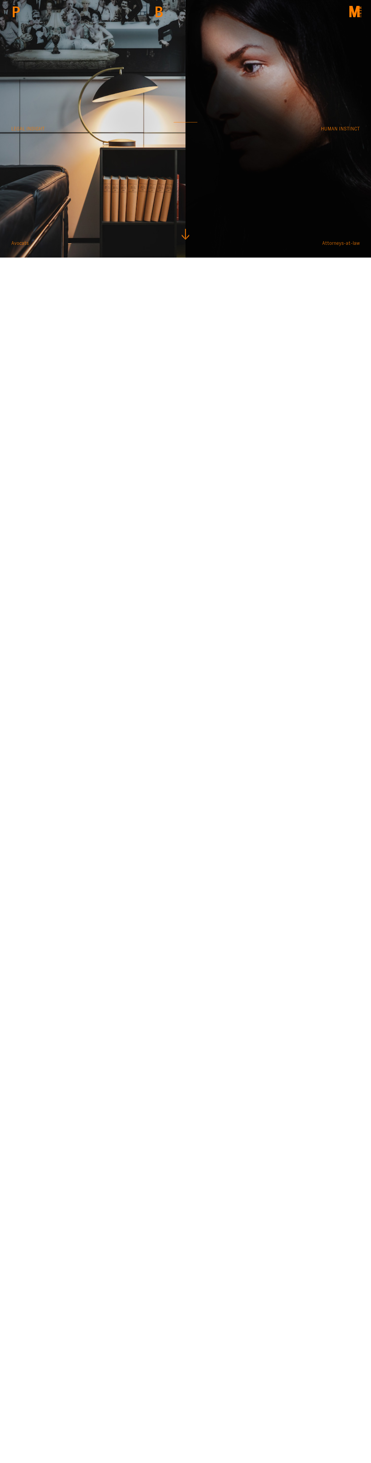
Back (158, 12)
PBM (15, 12)
